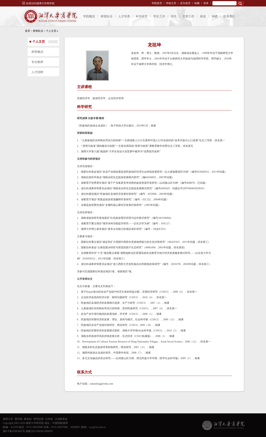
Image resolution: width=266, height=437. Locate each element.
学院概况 (89, 16)
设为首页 (185, 3)
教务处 (28, 419)
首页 (27, 31)
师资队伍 (106, 16)
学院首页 (157, 3)
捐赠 (215, 16)
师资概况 (37, 51)
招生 (174, 16)
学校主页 (171, 3)
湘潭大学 (8, 419)
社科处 (49, 419)
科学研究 (142, 16)
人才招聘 (37, 72)
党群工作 (188, 16)
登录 (206, 3)
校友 (203, 16)
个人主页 (52, 31)
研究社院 (38, 419)
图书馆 (19, 419)
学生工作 (159, 16)
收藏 (197, 3)
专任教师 (37, 62)
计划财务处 (61, 419)
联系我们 (229, 16)
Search (240, 3)
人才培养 (124, 16)
